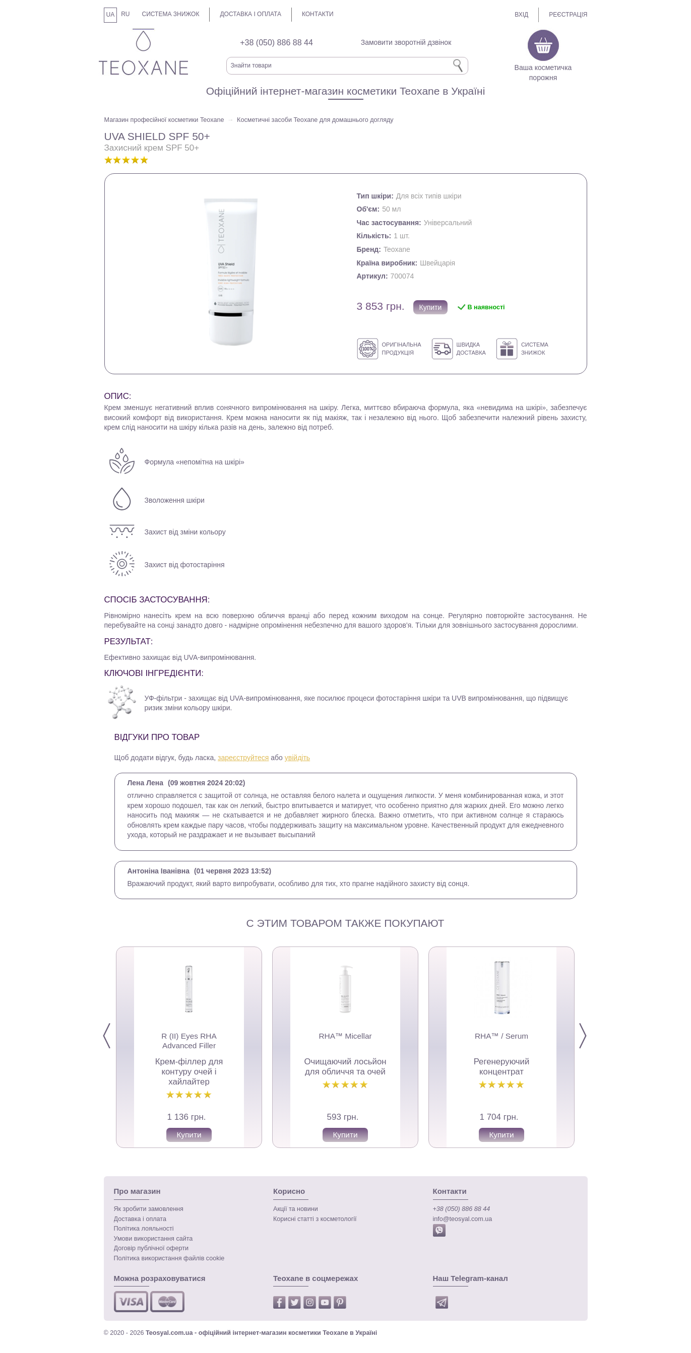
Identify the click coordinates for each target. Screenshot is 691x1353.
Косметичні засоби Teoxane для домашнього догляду (315, 119)
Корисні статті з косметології (315, 1219)
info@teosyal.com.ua (462, 1219)
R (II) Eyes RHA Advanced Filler (188, 1040)
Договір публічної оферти (151, 1248)
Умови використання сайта (153, 1238)
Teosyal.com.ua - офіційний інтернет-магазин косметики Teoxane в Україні (261, 1332)
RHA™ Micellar (345, 1036)
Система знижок (171, 14)
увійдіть (297, 758)
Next (591, 1036)
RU (125, 14)
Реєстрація (568, 14)
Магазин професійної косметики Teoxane (164, 119)
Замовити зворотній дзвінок (406, 42)
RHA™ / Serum (501, 1036)
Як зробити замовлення (148, 1208)
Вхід (521, 14)
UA (110, 14)
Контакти (318, 14)
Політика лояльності (144, 1228)
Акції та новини (295, 1208)
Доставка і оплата (250, 14)
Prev (115, 1036)
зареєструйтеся (243, 758)
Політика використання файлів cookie (169, 1258)
